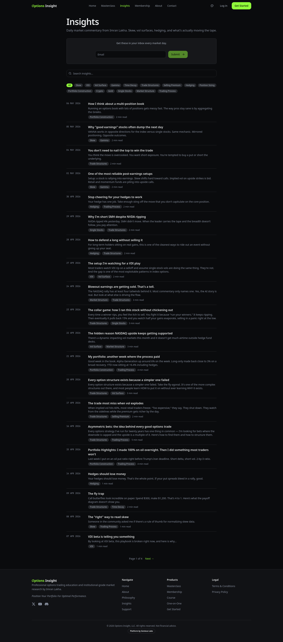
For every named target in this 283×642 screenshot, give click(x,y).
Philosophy (128, 597)
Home (92, 5)
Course (171, 597)
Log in (223, 5)
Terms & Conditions (223, 586)
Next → (149, 558)
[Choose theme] (212, 5)
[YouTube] (40, 604)
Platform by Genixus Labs (141, 631)
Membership (142, 5)
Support (126, 609)
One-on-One (174, 603)
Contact (172, 5)
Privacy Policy (220, 592)
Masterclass (108, 5)
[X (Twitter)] (33, 604)
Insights (125, 5)
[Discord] (46, 604)
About (158, 5)
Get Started (241, 5)
